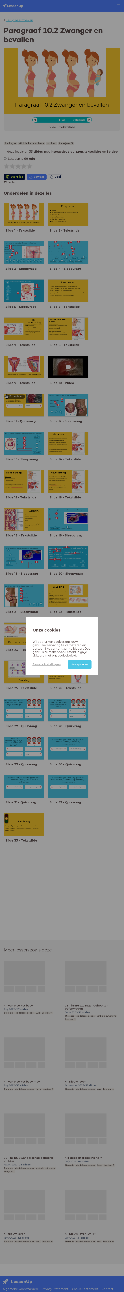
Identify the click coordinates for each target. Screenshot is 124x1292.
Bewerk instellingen (46, 664)
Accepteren (79, 664)
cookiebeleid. (67, 655)
